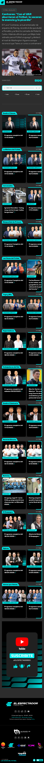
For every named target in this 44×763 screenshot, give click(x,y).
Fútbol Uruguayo (9, 10)
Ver (39, 113)
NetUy (32, 719)
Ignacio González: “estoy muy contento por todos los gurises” (14, 210)
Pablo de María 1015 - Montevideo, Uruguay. (22, 717)
